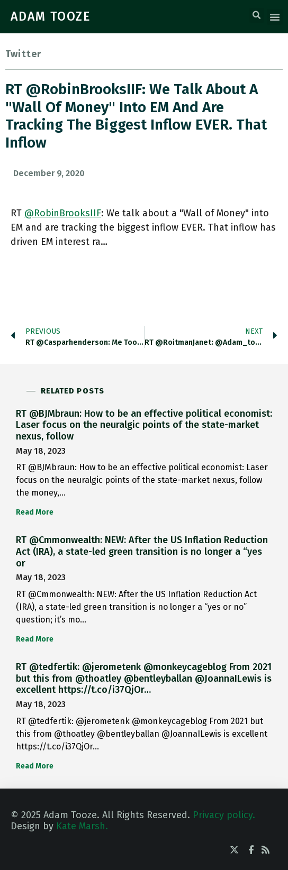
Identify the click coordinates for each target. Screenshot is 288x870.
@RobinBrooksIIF (62, 213)
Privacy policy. (224, 815)
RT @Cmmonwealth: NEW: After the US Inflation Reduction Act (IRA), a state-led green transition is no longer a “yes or (142, 551)
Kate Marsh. (82, 826)
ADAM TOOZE (51, 16)
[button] (256, 15)
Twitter (23, 54)
